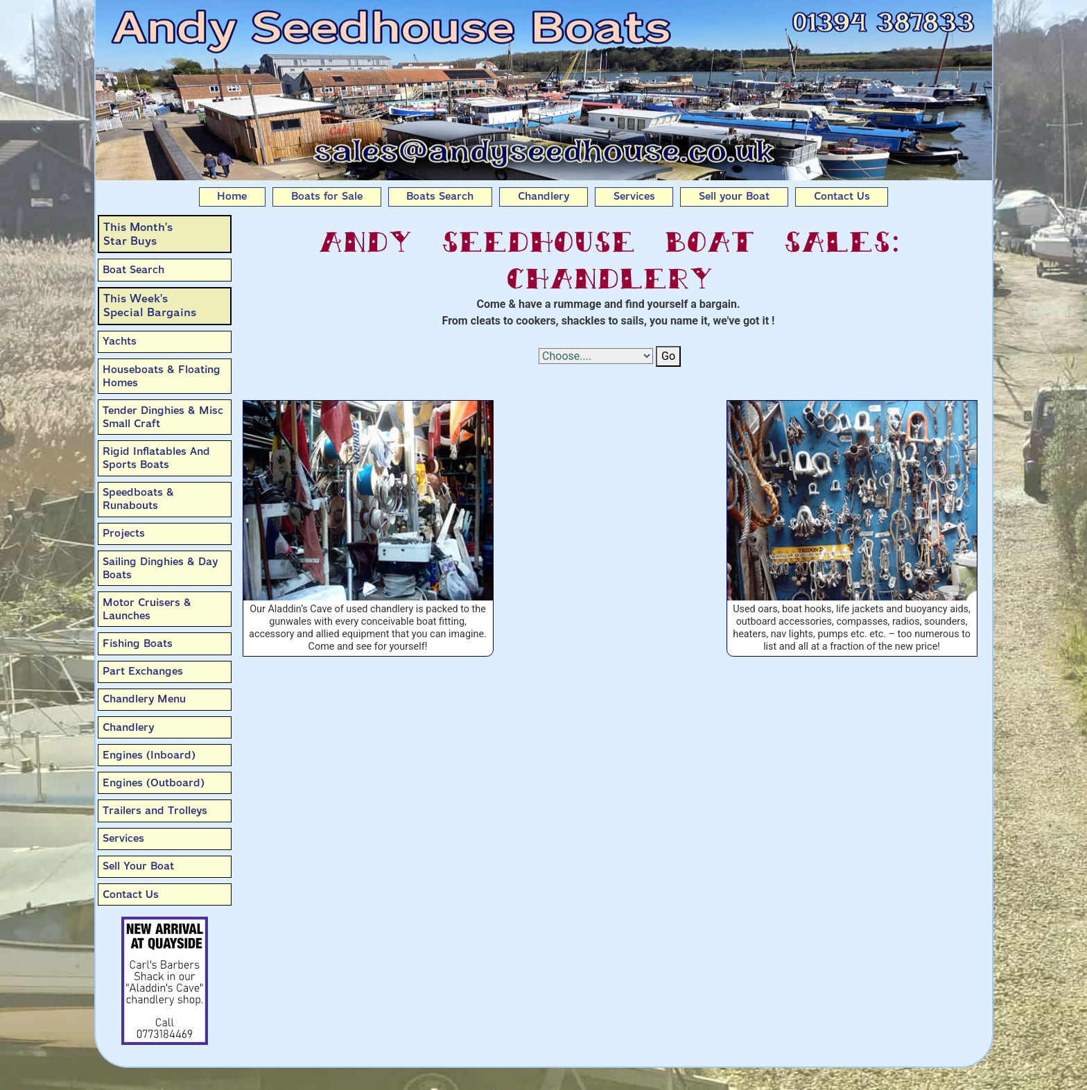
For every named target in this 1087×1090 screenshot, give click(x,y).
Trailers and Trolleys (155, 810)
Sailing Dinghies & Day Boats (160, 568)
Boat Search (133, 269)
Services (634, 196)
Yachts (120, 341)
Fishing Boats (138, 643)
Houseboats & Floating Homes (161, 376)
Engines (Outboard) (154, 783)
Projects (124, 533)
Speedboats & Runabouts (138, 499)
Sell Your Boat (138, 866)
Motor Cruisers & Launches (147, 609)
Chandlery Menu (144, 699)
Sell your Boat (734, 196)
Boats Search (439, 196)
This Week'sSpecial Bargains (149, 305)
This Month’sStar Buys (138, 234)
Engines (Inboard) (149, 755)
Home (232, 196)
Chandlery (543, 196)
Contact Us (842, 196)
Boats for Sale (327, 196)
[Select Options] (596, 356)
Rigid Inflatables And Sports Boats (156, 458)
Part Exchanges (143, 671)
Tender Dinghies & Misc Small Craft (163, 417)
